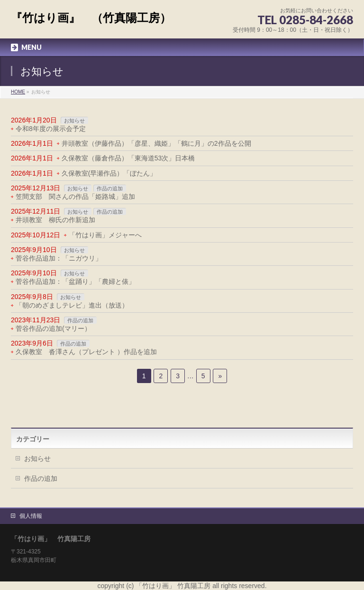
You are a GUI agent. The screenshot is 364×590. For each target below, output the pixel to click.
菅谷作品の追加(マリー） (53, 328)
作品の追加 (110, 188)
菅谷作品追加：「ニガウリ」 (59, 258)
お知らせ (74, 120)
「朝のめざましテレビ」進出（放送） (72, 305)
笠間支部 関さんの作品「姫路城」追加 (75, 196)
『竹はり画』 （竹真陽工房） (91, 17)
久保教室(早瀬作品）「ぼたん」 (109, 173)
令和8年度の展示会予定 (51, 128)
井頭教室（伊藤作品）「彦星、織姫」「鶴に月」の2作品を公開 (156, 143)
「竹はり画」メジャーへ (105, 235)
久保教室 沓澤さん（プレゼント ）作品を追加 (86, 352)
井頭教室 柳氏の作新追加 (55, 220)
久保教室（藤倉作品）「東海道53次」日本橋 (128, 158)
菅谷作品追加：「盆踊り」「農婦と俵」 (75, 281)
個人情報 (30, 516)
